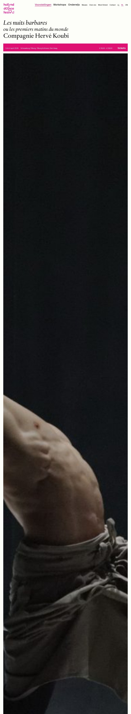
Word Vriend (103, 5)
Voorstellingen (43, 4)
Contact (113, 5)
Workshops (59, 4)
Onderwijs (74, 4)
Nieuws (84, 5)
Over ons (92, 5)
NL (122, 5)
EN (126, 5)
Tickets (122, 48)
